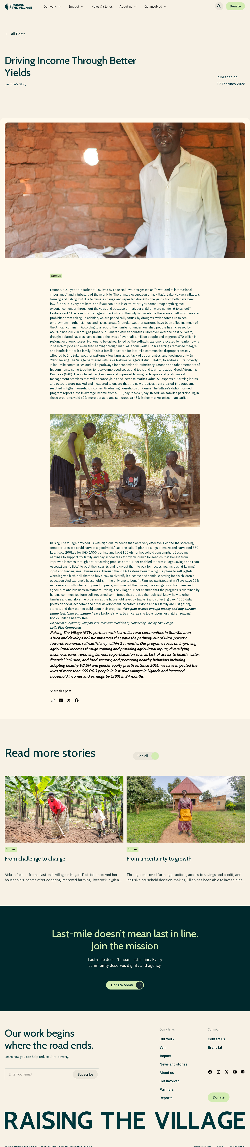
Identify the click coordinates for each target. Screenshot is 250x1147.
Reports (166, 1098)
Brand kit (215, 1047)
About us (167, 1072)
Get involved (169, 1081)
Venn (163, 1047)
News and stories (173, 1064)
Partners (167, 1089)
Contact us (216, 1039)
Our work (167, 1039)
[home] (18, 6)
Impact (165, 1056)
